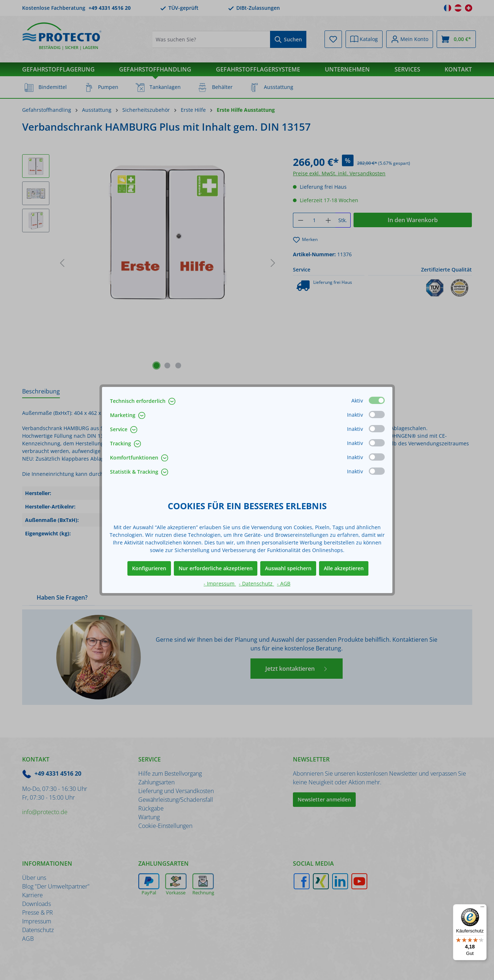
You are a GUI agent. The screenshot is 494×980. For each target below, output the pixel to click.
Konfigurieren (149, 568)
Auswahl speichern (288, 568)
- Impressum (220, 583)
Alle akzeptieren (344, 568)
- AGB (283, 583)
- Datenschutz (256, 583)
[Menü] (482, 908)
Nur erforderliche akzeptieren (216, 568)
